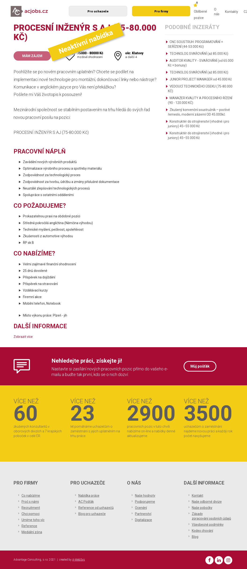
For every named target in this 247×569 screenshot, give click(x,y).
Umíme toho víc (33, 520)
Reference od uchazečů (96, 508)
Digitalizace (143, 520)
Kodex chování (202, 531)
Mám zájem (32, 56)
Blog (195, 537)
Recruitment (31, 508)
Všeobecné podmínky (208, 524)
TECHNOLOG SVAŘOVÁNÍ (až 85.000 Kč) (199, 53)
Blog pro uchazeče (92, 514)
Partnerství (143, 514)
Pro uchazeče (98, 11)
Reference (29, 526)
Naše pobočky (202, 508)
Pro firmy (161, 11)
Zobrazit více (23, 337)
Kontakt (197, 495)
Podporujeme (145, 501)
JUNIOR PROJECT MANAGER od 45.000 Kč (201, 79)
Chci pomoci (31, 514)
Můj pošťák (200, 366)
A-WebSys (78, 559)
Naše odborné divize (207, 501)
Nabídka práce (88, 495)
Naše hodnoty (145, 495)
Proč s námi (30, 501)
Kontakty (231, 12)
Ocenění (141, 508)
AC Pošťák (86, 501)
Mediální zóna (32, 532)
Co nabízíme (31, 495)
